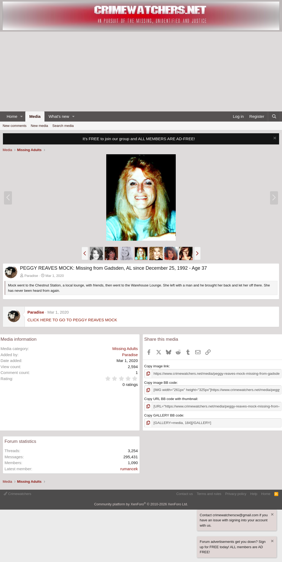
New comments (15, 126)
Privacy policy (235, 493)
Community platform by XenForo (141, 504)
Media (35, 116)
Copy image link (156, 366)
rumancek (129, 468)
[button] (21, 116)
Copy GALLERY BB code (163, 415)
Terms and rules (209, 493)
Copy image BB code (160, 382)
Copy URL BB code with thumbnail (170, 399)
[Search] (274, 116)
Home (12, 116)
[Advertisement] (141, 71)
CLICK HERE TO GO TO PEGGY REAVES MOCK (72, 320)
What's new (58, 116)
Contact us (184, 493)
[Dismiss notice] (274, 138)
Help (254, 493)
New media (39, 126)
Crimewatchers (17, 493)
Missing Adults (125, 348)
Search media (63, 126)
